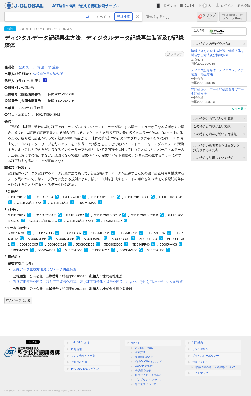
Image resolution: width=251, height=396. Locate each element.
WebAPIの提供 (144, 366)
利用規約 (197, 342)
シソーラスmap (233, 16)
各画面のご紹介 (144, 347)
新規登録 (243, 5)
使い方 (172, 5)
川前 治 (38, 67)
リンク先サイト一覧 (83, 355)
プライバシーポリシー (205, 355)
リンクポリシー (201, 349)
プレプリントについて (148, 379)
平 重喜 (53, 67)
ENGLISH (187, 5)
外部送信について (145, 384)
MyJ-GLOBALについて (148, 361)
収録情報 (76, 349)
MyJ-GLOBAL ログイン (85, 368)
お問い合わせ (200, 362)
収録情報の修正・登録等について (215, 367)
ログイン (227, 5)
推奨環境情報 (143, 370)
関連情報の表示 (144, 357)
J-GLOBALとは (80, 342)
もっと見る (239, 109)
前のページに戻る (18, 300)
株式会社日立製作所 (48, 74)
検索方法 (140, 352)
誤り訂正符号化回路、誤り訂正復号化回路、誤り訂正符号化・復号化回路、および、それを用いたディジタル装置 (98, 282)
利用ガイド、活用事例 (148, 375)
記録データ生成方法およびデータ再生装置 (44, 269)
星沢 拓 (24, 67)
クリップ (209, 16)
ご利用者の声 (79, 362)
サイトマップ (200, 373)
